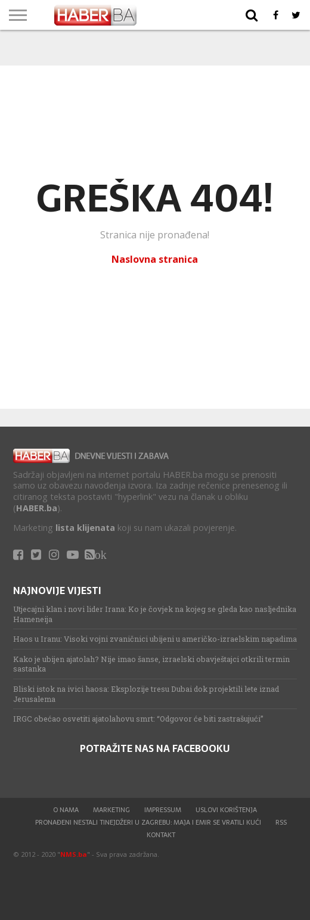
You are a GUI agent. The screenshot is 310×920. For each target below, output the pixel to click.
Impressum (162, 809)
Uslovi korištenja (226, 809)
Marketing (111, 809)
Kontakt (161, 834)
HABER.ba (36, 508)
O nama (66, 809)
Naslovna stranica (154, 259)
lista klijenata (85, 527)
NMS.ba (73, 854)
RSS (281, 822)
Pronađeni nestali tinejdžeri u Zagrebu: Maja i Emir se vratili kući (148, 822)
